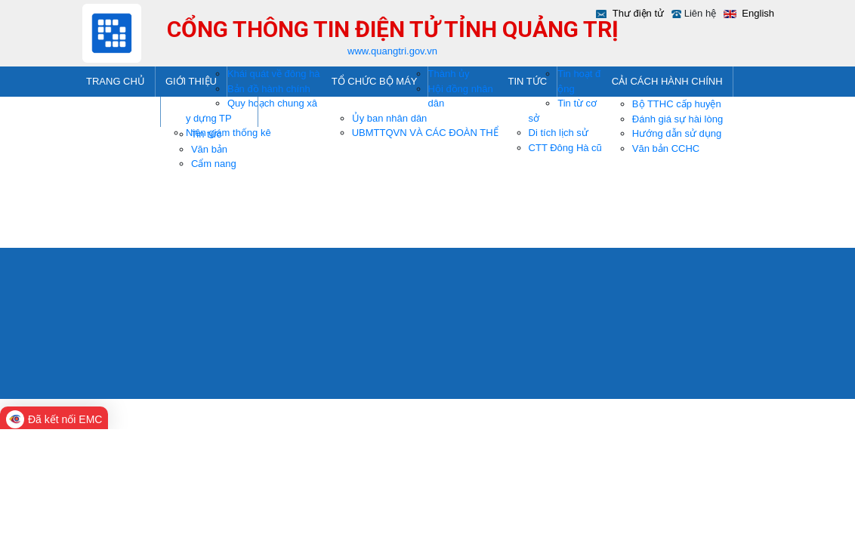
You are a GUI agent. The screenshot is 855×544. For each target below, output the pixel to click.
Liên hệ (700, 13)
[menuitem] (116, 81)
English (756, 13)
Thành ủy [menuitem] (449, 73)
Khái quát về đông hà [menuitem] (273, 73)
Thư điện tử (638, 13)
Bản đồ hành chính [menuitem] (268, 88)
